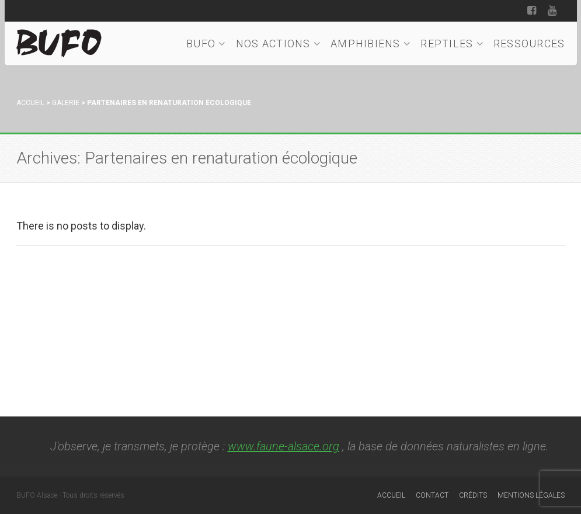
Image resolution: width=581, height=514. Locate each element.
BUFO (206, 43)
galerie (65, 103)
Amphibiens (370, 43)
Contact (432, 495)
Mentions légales (531, 495)
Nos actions (278, 43)
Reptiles (452, 43)
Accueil (30, 103)
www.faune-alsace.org (283, 446)
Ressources (529, 43)
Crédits (473, 495)
